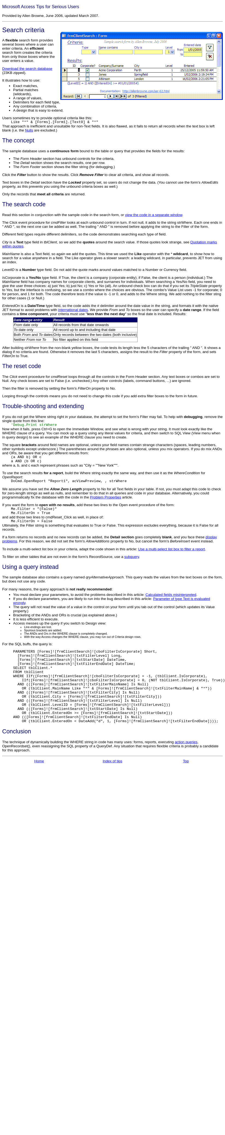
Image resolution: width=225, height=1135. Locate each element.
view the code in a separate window (153, 215)
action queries (186, 757)
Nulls (29, 130)
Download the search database (27, 69)
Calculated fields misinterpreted (171, 595)
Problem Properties (105, 497)
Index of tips (112, 776)
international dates (73, 310)
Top (186, 776)
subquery (131, 557)
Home (39, 776)
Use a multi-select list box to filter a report (171, 549)
